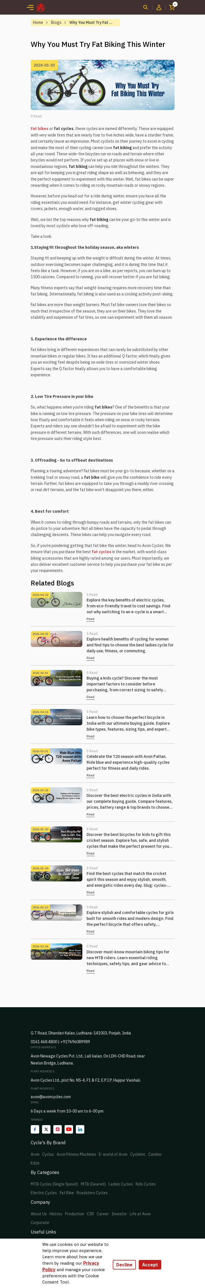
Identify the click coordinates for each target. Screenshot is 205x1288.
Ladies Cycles (121, 1184)
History (56, 1213)
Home (38, 22)
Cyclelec (138, 1154)
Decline (124, 1265)
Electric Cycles (44, 1192)
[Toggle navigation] (30, 7)
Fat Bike (67, 1192)
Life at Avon (140, 1213)
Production (74, 1213)
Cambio (155, 1154)
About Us (39, 1213)
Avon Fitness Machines (76, 1154)
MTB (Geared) (93, 1184)
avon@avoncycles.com (51, 1096)
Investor (119, 1213)
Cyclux (48, 1154)
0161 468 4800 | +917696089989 (60, 1041)
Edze (35, 1163)
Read (90, 619)
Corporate (40, 1222)
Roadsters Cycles (92, 1192)
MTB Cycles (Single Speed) (54, 1184)
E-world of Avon (113, 1154)
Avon (35, 1154)
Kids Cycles (146, 1184)
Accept (150, 1265)
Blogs (56, 22)
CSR (90, 1213)
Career (103, 1213)
